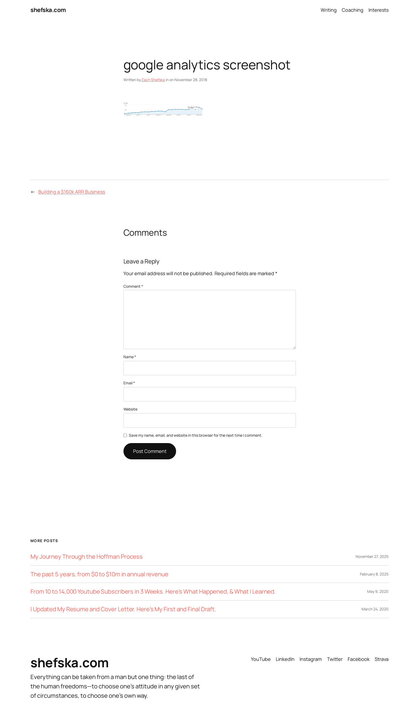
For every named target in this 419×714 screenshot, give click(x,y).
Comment (133, 286)
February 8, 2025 (374, 574)
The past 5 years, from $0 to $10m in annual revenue (99, 574)
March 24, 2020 (375, 609)
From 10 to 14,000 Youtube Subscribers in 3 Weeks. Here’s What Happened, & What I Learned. (153, 591)
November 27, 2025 (372, 556)
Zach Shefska (153, 79)
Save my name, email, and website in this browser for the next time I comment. (195, 435)
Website (130, 409)
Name (129, 356)
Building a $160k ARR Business (71, 191)
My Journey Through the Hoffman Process (86, 556)
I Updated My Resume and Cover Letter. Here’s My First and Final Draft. (123, 609)
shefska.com (48, 10)
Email (129, 382)
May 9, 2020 (378, 591)
